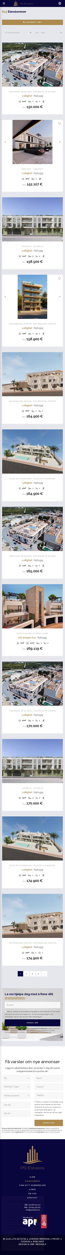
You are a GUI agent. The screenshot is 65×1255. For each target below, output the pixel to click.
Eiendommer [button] (32, 1181)
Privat (56, 1239)
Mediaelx (41, 1244)
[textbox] (15, 1078)
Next (60, 65)
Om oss (32, 1194)
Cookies (25, 1242)
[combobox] (16, 1078)
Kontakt (32, 1198)
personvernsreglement (23, 1014)
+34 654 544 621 (32, 1207)
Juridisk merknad (39, 1239)
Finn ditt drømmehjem (32, 1185)
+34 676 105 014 (32, 1205)
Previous (5, 65)
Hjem (32, 1177)
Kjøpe (32, 1189)
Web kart (38, 1242)
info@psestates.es (33, 1210)
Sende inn (32, 1023)
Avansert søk (32, 22)
